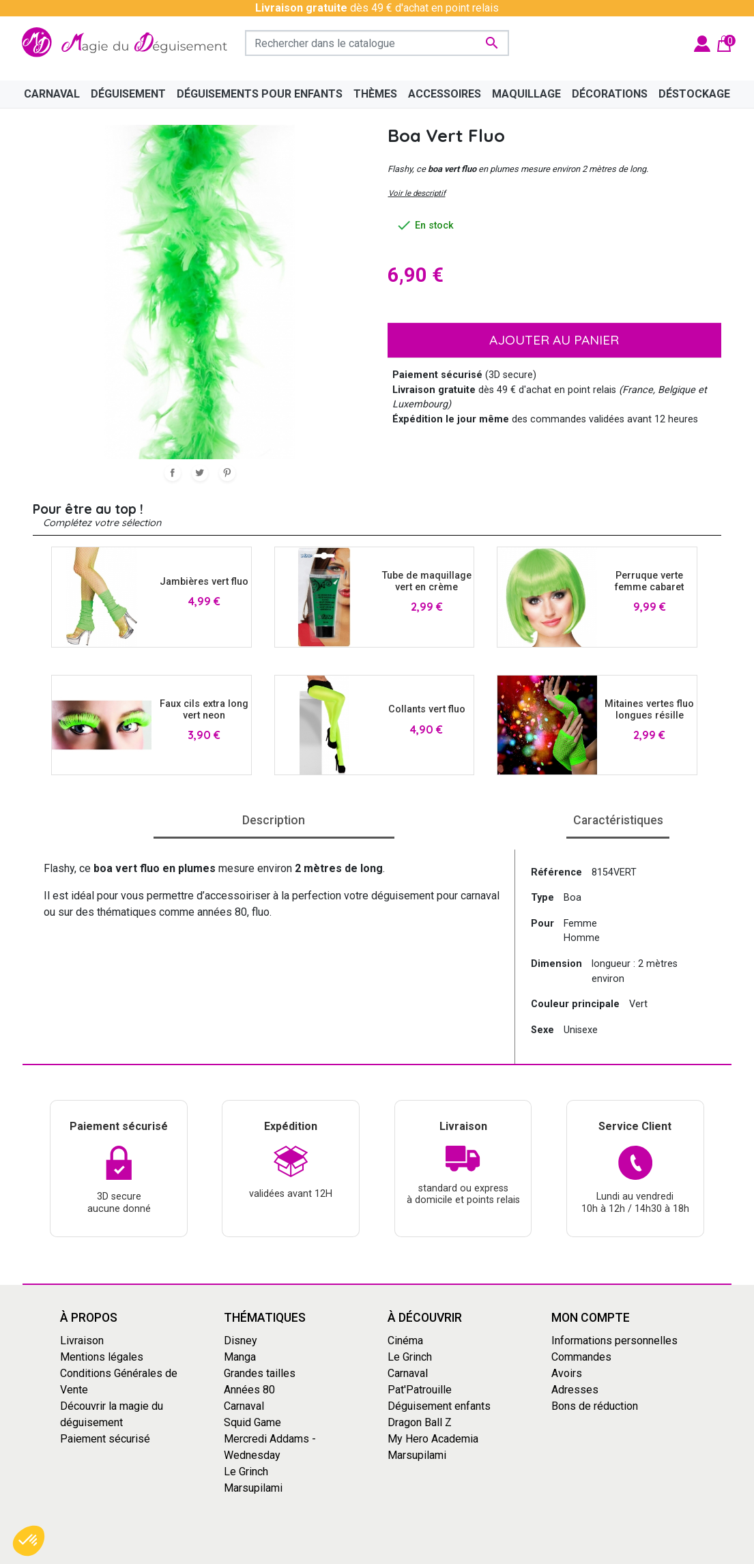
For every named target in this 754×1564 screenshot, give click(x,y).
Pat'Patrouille (420, 1389)
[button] (28, 1540)
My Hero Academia (433, 1438)
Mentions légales (101, 1356)
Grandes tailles (259, 1373)
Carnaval (244, 1406)
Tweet (200, 473)
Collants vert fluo (426, 709)
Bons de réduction (594, 1406)
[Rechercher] (376, 43)
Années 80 (249, 1389)
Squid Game (252, 1422)
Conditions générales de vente (330, 1552)
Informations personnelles (614, 1340)
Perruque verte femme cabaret (649, 581)
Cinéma (405, 1340)
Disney (240, 1340)
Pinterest (227, 473)
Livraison (82, 1340)
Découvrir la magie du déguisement (111, 1414)
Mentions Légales (449, 1552)
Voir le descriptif (417, 193)
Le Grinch (246, 1471)
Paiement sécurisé (105, 1438)
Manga (240, 1356)
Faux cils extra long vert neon (204, 709)
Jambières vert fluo (204, 582)
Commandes (581, 1356)
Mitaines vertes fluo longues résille (649, 709)
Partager (172, 473)
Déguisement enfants (439, 1406)
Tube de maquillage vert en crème (427, 581)
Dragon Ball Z (420, 1422)
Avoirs (566, 1373)
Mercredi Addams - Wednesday (270, 1447)
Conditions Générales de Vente (118, 1381)
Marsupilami (253, 1487)
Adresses (574, 1389)
